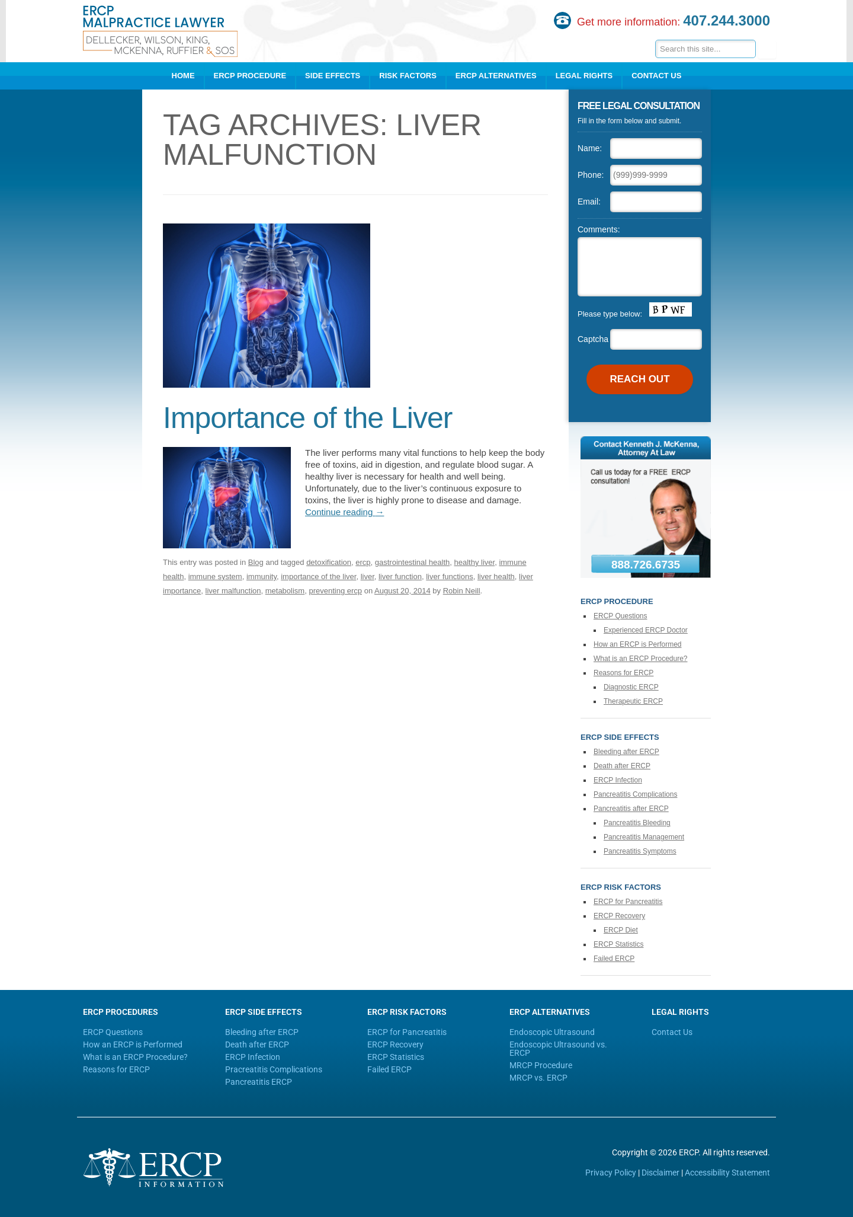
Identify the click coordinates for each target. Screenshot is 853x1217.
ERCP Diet (621, 930)
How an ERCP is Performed (638, 644)
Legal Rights (584, 75)
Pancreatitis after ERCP (631, 808)
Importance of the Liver (307, 418)
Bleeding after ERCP (626, 752)
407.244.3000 (726, 20)
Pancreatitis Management (644, 837)
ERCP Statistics (618, 944)
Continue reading (344, 512)
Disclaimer (660, 1172)
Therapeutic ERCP (633, 701)
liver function (400, 576)
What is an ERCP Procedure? (641, 658)
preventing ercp (335, 590)
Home (183, 75)
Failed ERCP (614, 958)
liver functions (449, 576)
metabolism (284, 590)
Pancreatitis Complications (635, 794)
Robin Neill (461, 590)
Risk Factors (408, 75)
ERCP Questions (620, 616)
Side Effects (332, 75)
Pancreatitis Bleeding (637, 823)
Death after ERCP (622, 766)
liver (367, 576)
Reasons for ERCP (623, 673)
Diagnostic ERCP (631, 687)
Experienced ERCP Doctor (646, 630)
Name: (590, 148)
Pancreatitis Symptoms (640, 851)
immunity (261, 576)
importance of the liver (318, 576)
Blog (256, 562)
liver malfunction (233, 590)
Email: (589, 201)
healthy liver (474, 562)
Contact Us (656, 75)
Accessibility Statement (727, 1172)
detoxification (328, 562)
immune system (215, 576)
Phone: (591, 175)
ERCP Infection (618, 780)
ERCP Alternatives (496, 75)
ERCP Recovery (619, 916)
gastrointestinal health (412, 562)
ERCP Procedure (250, 75)
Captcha (593, 339)
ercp (362, 562)
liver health (496, 576)
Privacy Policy (610, 1172)
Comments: (599, 229)
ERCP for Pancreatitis (628, 901)
